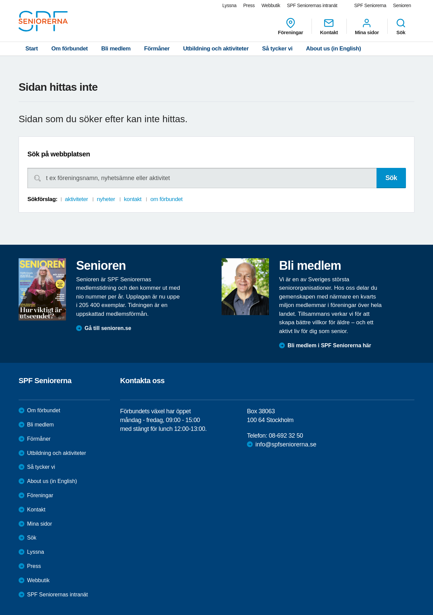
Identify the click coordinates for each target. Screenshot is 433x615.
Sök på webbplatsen (58, 154)
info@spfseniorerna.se (285, 444)
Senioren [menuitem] (402, 5)
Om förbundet (69, 48)
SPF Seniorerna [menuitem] (370, 5)
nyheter (106, 199)
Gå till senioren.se (108, 328)
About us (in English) (333, 48)
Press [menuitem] (249, 5)
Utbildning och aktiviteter (216, 48)
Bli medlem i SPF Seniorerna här (329, 345)
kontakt (132, 199)
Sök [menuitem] (401, 26)
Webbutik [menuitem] (270, 5)
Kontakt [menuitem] (329, 26)
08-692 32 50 (286, 435)
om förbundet (166, 199)
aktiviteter (76, 199)
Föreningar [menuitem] (290, 26)
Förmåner (156, 48)
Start (31, 48)
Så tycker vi (277, 48)
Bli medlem (116, 48)
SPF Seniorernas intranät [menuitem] (312, 5)
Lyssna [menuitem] (229, 5)
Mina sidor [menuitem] (367, 26)
